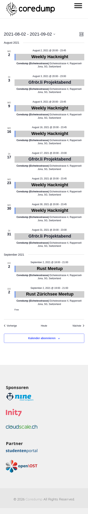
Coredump (34, 499)
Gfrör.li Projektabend (49, 82)
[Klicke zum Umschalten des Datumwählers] (29, 34)
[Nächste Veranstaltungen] (78, 326)
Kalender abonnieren (41, 338)
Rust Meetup (50, 268)
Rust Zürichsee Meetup (49, 294)
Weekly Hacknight (49, 56)
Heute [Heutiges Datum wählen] (44, 325)
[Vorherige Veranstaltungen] (10, 326)
